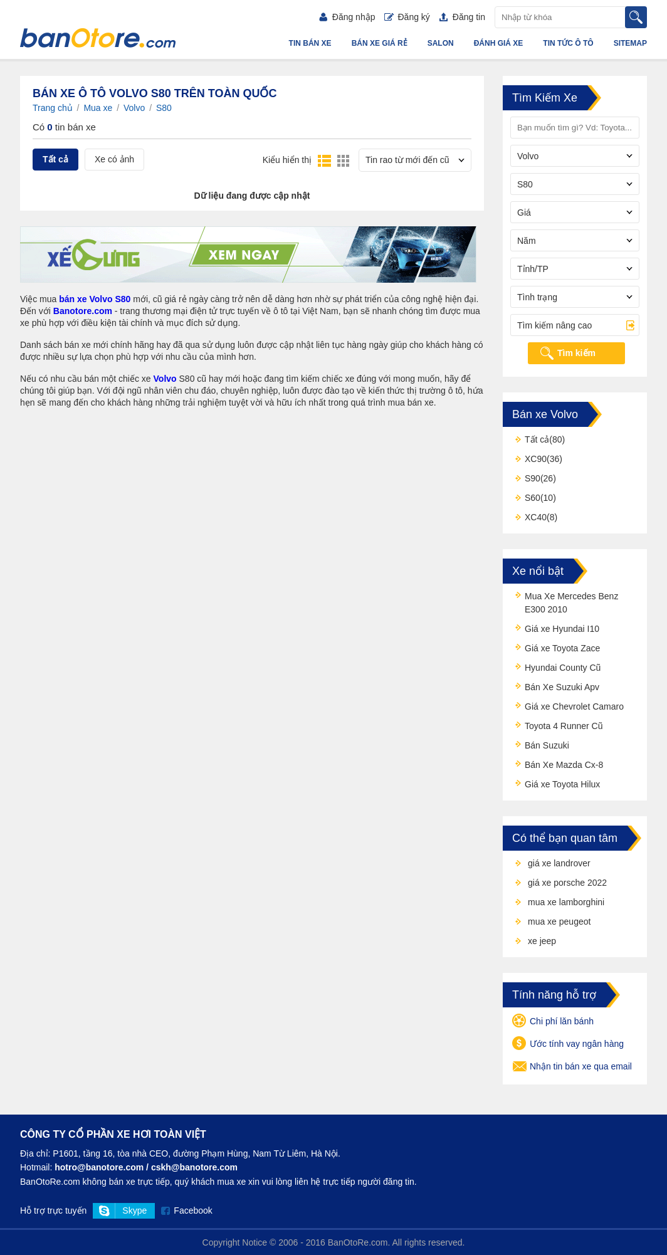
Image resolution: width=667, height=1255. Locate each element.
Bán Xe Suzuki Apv (562, 687)
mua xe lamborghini (566, 902)
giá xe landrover (559, 863)
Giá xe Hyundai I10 (562, 629)
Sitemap (630, 43)
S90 (532, 478)
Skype (134, 1210)
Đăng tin (462, 17)
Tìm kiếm (576, 353)
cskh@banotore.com (194, 1167)
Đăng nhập (347, 17)
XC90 (536, 459)
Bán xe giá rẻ (379, 43)
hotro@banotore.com (99, 1167)
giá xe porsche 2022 (567, 883)
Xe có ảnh (114, 159)
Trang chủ (53, 108)
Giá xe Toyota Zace (562, 648)
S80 (164, 108)
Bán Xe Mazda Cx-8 (564, 765)
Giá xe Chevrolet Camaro (574, 706)
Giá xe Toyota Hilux (562, 784)
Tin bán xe (310, 43)
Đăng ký (406, 17)
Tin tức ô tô (568, 43)
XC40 (536, 517)
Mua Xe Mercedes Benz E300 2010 (571, 602)
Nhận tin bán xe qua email (572, 1067)
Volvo (134, 108)
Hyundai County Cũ (563, 668)
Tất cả (55, 159)
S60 (532, 498)
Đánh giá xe (498, 43)
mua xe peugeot (559, 921)
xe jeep (542, 941)
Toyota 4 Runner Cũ (564, 726)
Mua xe (97, 108)
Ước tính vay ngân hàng (568, 1044)
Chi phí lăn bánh (553, 1022)
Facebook (193, 1210)
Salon (441, 43)
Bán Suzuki (547, 745)
